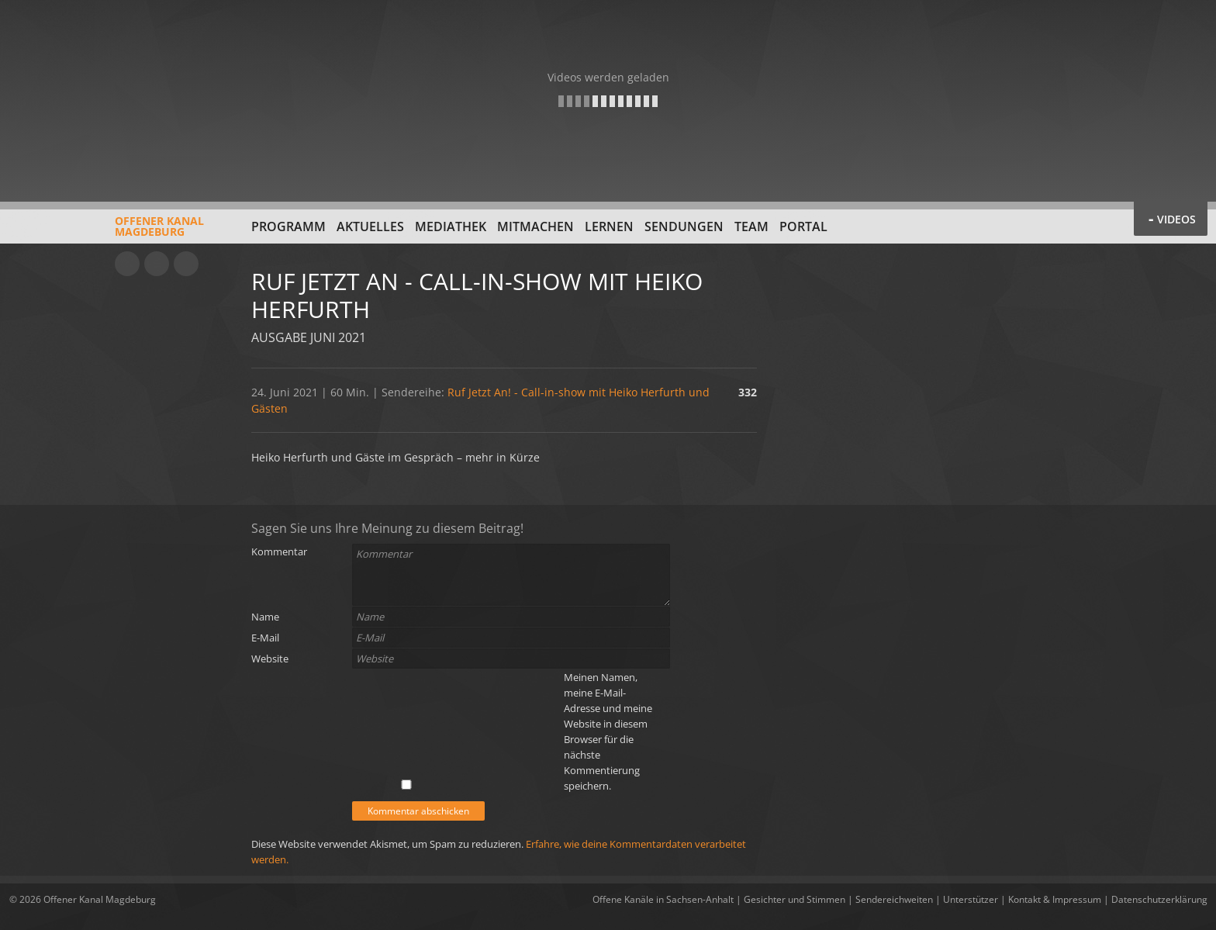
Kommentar (279, 551)
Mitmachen (535, 226)
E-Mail (265, 638)
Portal (803, 226)
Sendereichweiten (894, 899)
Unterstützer (970, 899)
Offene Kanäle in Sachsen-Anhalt (663, 899)
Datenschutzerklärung (1159, 899)
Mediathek (450, 226)
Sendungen (684, 226)
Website (269, 659)
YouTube (127, 263)
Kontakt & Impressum (1054, 899)
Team (751, 226)
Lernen (609, 226)
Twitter (186, 263)
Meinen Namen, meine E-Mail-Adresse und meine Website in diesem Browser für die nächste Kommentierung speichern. (608, 731)
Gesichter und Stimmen (794, 899)
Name (265, 617)
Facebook (156, 263)
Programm (288, 226)
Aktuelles (370, 226)
